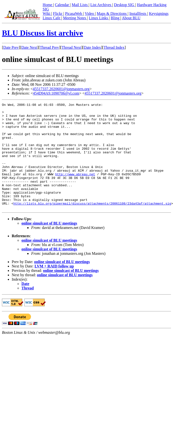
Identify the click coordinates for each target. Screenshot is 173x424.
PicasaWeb (74, 13)
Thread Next (71, 47)
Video (90, 13)
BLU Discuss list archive (42, 33)
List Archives (101, 5)
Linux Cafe (52, 18)
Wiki (47, 13)
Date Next (29, 47)
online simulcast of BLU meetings (49, 244)
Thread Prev (49, 47)
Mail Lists (80, 5)
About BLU (131, 18)
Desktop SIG (124, 5)
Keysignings (158, 13)
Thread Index (114, 47)
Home (48, 5)
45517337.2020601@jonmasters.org (61, 89)
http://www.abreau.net (75, 189)
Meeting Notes (75, 18)
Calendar (62, 5)
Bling (115, 18)
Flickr (58, 13)
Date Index (92, 47)
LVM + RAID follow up (54, 287)
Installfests (138, 13)
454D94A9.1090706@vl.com (56, 93)
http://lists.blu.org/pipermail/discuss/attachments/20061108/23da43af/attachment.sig (92, 224)
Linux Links (99, 18)
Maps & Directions (112, 13)
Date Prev (11, 47)
